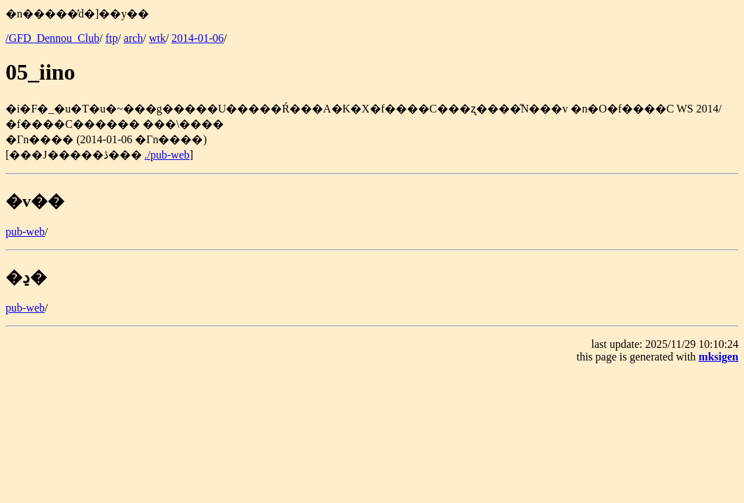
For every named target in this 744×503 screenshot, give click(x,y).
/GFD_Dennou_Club (52, 38)
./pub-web (167, 155)
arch (133, 38)
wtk (157, 38)
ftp (112, 38)
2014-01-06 (197, 38)
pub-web (25, 232)
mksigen (718, 357)
